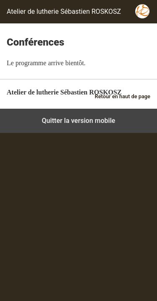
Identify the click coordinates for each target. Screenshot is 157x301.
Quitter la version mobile (78, 121)
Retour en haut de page (122, 96)
